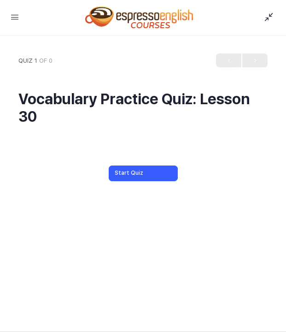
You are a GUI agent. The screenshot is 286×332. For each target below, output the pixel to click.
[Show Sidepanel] (266, 17)
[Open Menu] (14, 17)
